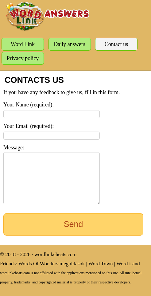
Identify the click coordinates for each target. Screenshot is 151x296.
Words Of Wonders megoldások (51, 273)
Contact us (116, 44)
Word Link (23, 44)
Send (73, 233)
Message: (13, 147)
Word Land (128, 273)
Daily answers (69, 44)
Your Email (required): (28, 126)
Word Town (100, 273)
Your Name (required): (28, 105)
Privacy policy (23, 58)
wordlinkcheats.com (55, 264)
